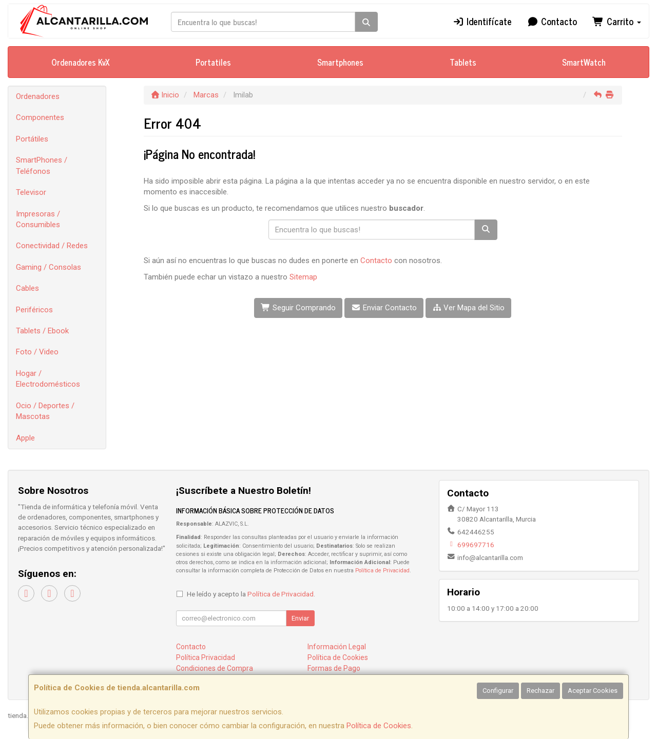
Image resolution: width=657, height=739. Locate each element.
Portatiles (213, 62)
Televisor (31, 192)
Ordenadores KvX (80, 62)
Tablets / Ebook (42, 330)
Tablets (463, 62)
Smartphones (340, 62)
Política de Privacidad (382, 570)
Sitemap (303, 277)
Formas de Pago (333, 668)
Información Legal (336, 647)
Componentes (40, 117)
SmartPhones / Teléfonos (41, 165)
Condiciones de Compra (214, 668)
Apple (25, 438)
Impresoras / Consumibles (38, 219)
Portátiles (32, 139)
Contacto (552, 21)
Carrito (616, 21)
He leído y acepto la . (251, 594)
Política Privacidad (205, 657)
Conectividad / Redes (52, 245)
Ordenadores (38, 96)
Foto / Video (37, 351)
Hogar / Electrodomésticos (48, 379)
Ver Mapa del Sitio (468, 307)
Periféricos (34, 309)
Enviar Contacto (384, 307)
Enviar (300, 618)
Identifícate (482, 21)
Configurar (497, 690)
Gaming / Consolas (48, 267)
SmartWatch (584, 62)
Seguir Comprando (298, 307)
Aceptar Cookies (592, 690)
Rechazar (540, 690)
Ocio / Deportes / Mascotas (45, 411)
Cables (27, 288)
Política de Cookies (378, 725)
